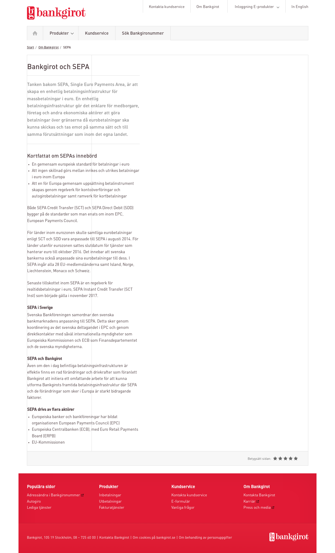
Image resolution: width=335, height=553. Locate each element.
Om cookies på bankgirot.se (154, 538)
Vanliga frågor (183, 508)
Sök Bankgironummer (143, 33)
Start (30, 47)
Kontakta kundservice (166, 7)
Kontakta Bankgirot (259, 495)
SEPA (67, 47)
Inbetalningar (110, 495)
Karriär (249, 502)
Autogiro (34, 502)
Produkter (63, 33)
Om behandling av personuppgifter (205, 538)
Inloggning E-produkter (258, 7)
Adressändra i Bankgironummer (53, 495)
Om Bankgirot (207, 7)
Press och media (257, 508)
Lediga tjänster (39, 508)
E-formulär (180, 502)
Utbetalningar (110, 502)
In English (299, 7)
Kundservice (97, 33)
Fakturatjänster (111, 508)
